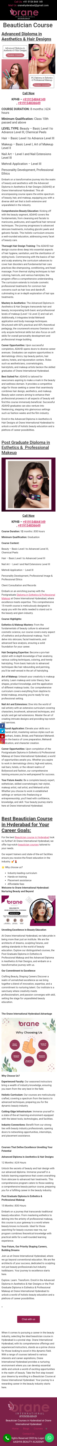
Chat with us (28, 1319)
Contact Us (28, 1433)
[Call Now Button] (7, 1438)
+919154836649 (29, 103)
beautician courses (28, 844)
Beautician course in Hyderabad (32, 837)
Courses (38, 1428)
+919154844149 (34, 99)
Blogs (26, 1428)
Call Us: (28, 1)
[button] (45, 14)
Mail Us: (28, 5)
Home (15, 1428)
